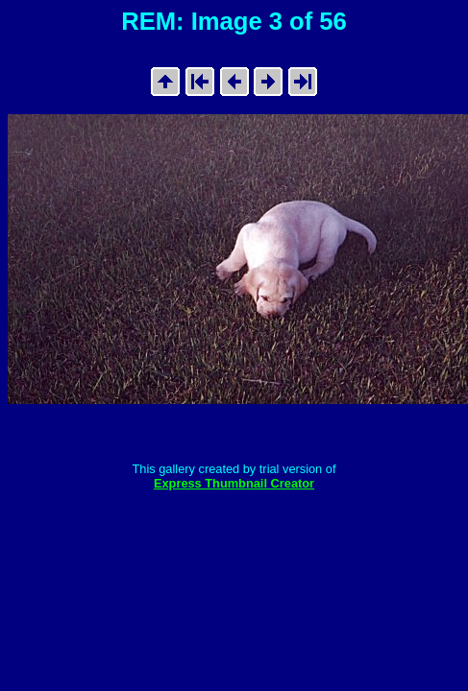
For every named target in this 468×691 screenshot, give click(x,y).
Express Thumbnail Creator (234, 483)
